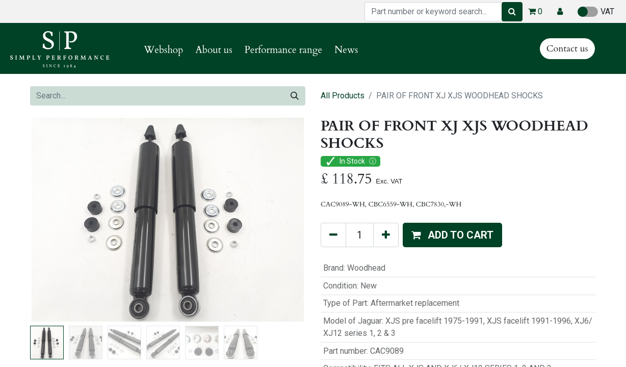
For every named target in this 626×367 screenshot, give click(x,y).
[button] (560, 11)
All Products (342, 95)
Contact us (567, 48)
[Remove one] (333, 235)
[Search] (512, 11)
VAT (596, 12)
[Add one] (386, 235)
